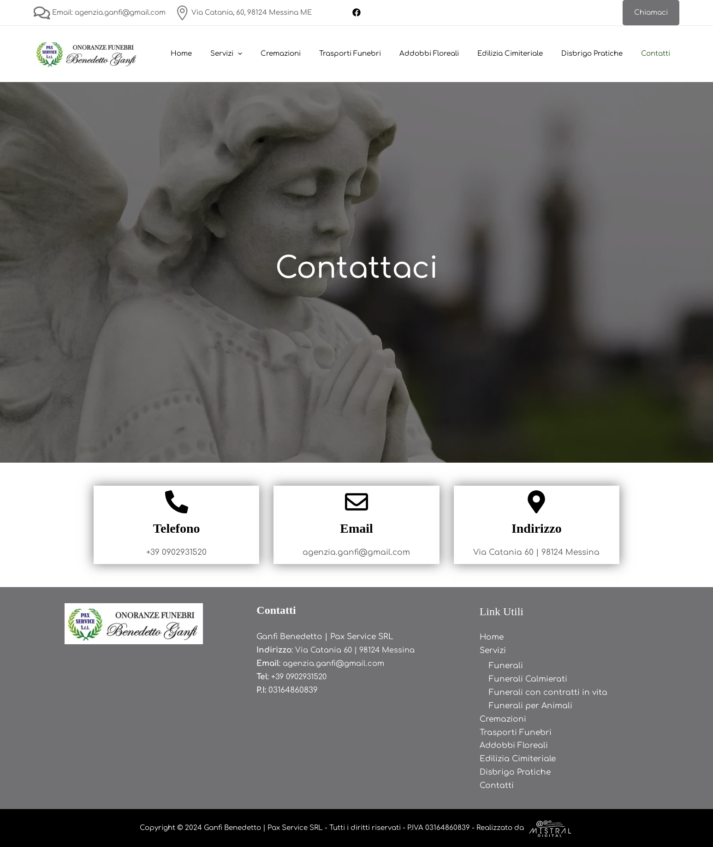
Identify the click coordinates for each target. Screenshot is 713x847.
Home (215, 54)
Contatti (657, 54)
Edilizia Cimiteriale (521, 54)
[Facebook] (356, 12)
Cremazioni (306, 54)
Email (356, 528)
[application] (267, 53)
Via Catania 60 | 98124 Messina (358, 650)
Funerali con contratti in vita (548, 692)
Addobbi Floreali (445, 54)
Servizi (256, 53)
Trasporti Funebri (371, 54)
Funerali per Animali (530, 705)
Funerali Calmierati (528, 679)
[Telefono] (176, 501)
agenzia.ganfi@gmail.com (336, 663)
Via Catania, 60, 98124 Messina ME (243, 13)
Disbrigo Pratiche (599, 54)
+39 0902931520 (301, 676)
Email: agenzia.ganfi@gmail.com (100, 13)
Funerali (506, 665)
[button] (651, 12)
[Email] (356, 501)
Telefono (176, 528)
